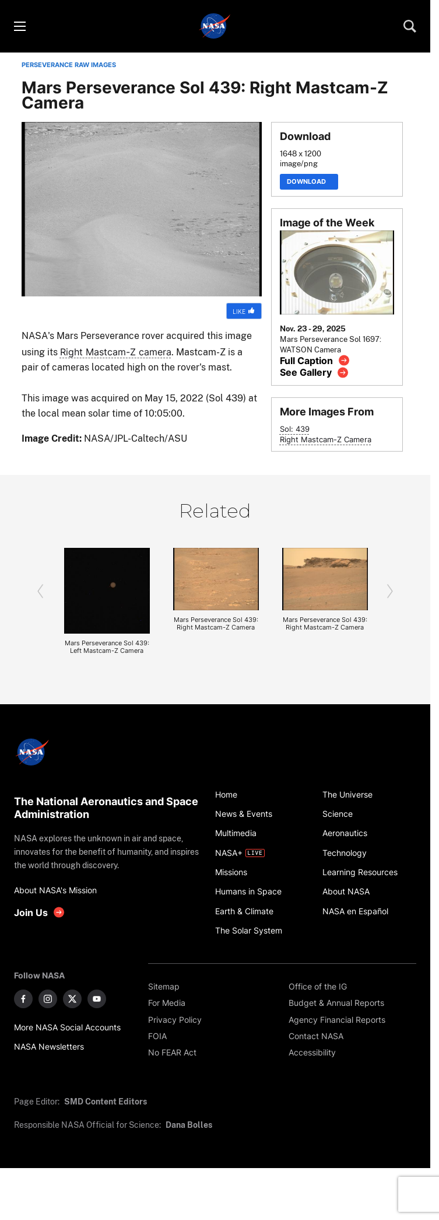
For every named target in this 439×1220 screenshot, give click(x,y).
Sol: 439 (295, 429)
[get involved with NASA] (39, 912)
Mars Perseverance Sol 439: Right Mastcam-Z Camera (216, 623)
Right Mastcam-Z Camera (325, 439)
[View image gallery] (314, 372)
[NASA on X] (72, 999)
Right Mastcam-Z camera (115, 352)
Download (309, 182)
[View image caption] (315, 360)
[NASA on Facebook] (23, 999)
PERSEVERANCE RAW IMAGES (69, 65)
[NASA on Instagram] (47, 999)
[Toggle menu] (19, 26)
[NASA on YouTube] (96, 999)
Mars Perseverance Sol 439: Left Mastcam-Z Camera (107, 647)
